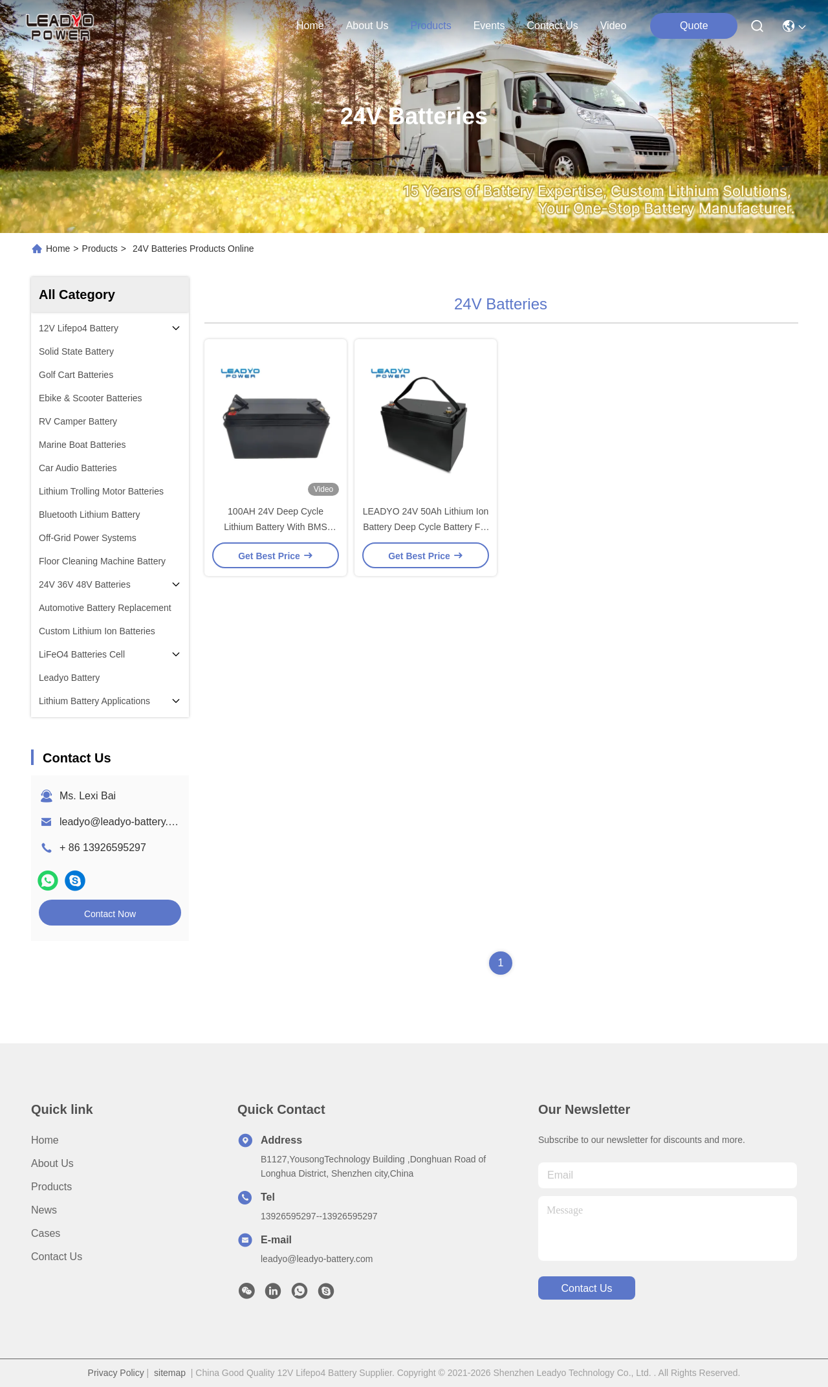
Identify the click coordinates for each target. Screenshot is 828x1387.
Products (100, 248)
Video (613, 25)
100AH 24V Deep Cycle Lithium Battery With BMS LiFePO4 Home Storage (275, 527)
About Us (52, 1163)
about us (367, 25)
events (489, 25)
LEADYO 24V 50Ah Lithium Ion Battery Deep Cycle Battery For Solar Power (426, 527)
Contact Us (56, 1256)
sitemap (170, 1373)
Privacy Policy (116, 1373)
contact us (552, 25)
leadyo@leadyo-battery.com (124, 821)
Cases (45, 1233)
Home (310, 25)
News (44, 1209)
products (430, 25)
